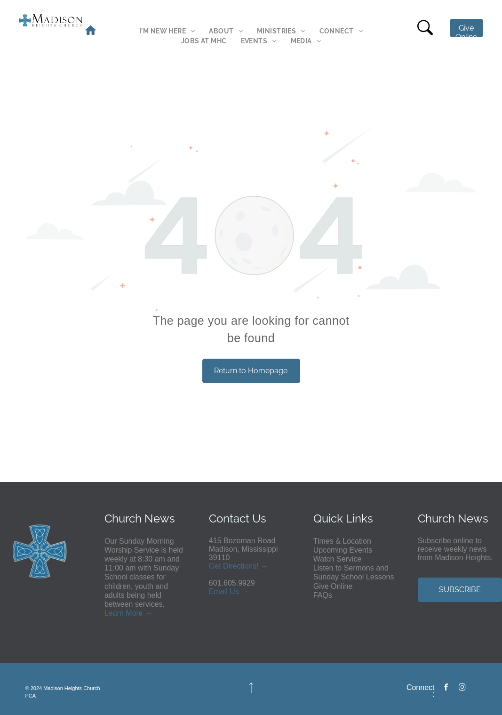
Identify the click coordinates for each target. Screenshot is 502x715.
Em (214, 591)
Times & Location (342, 541)
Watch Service (337, 559)
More (134, 613)
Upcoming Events (342, 550)
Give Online (333, 586)
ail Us (229, 591)
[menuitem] (167, 31)
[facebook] (446, 688)
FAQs (322, 595)
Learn (114, 613)
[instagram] (462, 688)
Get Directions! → (238, 566)
